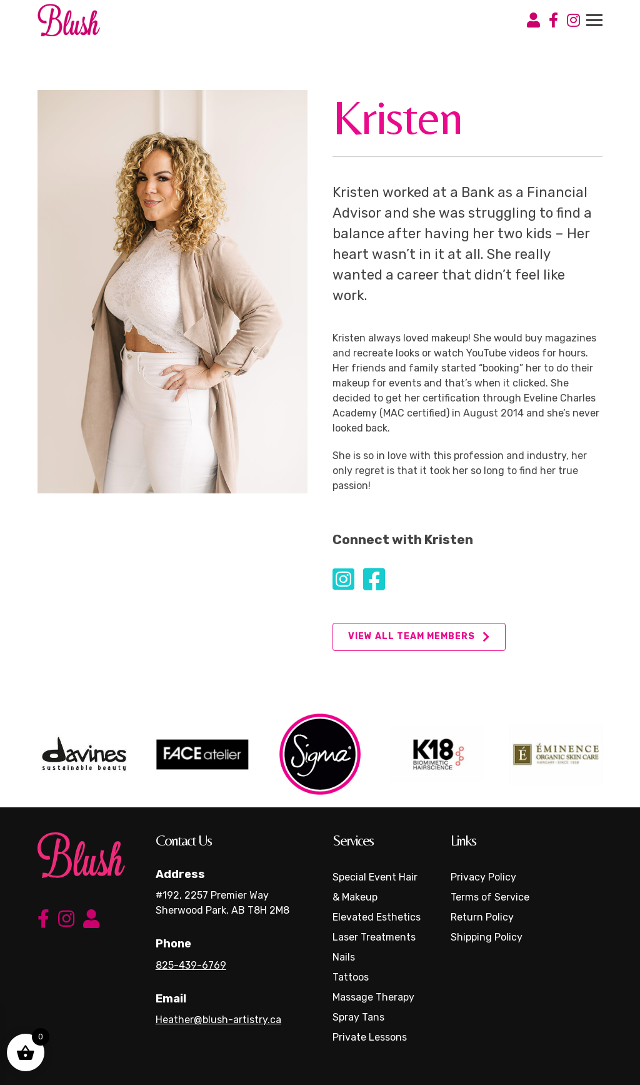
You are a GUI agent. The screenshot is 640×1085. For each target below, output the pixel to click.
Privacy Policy (483, 877)
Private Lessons (369, 1037)
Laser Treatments (374, 937)
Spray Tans (358, 1017)
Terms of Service (490, 897)
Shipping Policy (486, 937)
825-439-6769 (191, 965)
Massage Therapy (373, 997)
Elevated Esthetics (376, 917)
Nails (343, 957)
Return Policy (482, 917)
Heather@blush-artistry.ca (218, 1020)
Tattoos (350, 977)
